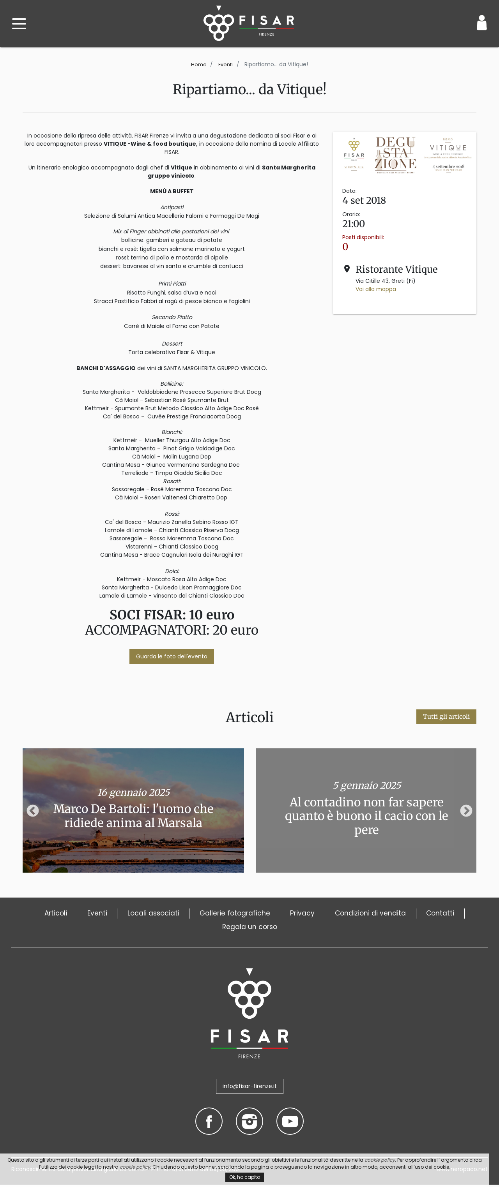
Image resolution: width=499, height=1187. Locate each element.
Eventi (226, 64)
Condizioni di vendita (410, 913)
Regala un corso (276, 929)
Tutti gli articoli (446, 716)
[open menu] (19, 23)
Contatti (208, 929)
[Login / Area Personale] (482, 22)
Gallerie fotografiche (260, 913)
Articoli (62, 913)
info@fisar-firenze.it (250, 1089)
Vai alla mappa (376, 289)
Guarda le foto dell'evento (171, 656)
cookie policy (380, 1160)
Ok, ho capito (244, 1177)
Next (466, 811)
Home (197, 64)
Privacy (335, 913)
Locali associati (170, 913)
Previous (33, 811)
